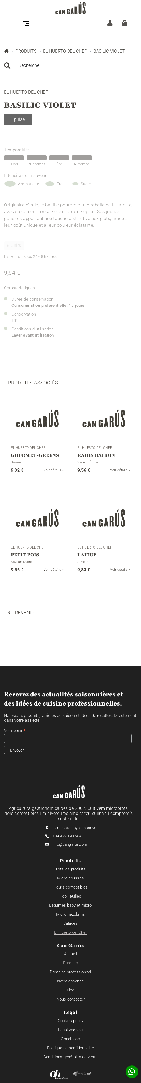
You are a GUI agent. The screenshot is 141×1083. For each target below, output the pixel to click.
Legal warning (70, 1029)
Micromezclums (70, 914)
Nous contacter (70, 999)
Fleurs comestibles (70, 887)
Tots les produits (70, 869)
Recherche (29, 65)
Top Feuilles (70, 896)
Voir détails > (54, 470)
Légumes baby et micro (70, 905)
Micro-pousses (70, 878)
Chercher (7, 65)
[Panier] (124, 23)
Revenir (21, 612)
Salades (70, 923)
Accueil (70, 954)
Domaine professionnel (70, 972)
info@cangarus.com (69, 844)
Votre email (15, 730)
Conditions (70, 1038)
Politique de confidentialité (70, 1047)
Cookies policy (71, 1020)
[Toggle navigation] (27, 23)
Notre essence (70, 981)
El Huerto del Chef (65, 51)
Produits (25, 51)
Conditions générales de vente (70, 1057)
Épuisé (18, 119)
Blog (70, 990)
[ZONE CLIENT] (109, 23)
